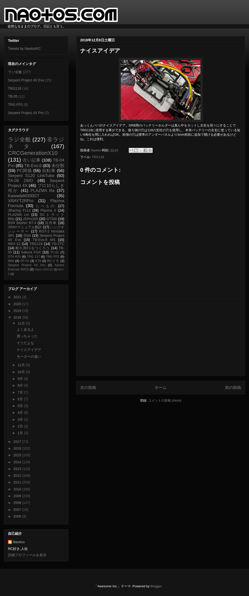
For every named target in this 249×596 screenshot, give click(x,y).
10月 (21, 372)
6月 (20, 399)
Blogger (155, 586)
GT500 (51, 219)
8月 (20, 385)
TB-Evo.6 (33, 165)
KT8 (38, 261)
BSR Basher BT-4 (22, 223)
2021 (17, 297)
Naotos (19, 542)
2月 (20, 426)
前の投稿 (233, 387)
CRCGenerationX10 (33, 153)
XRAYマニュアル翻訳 (25, 227)
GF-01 (24, 261)
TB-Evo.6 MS (44, 240)
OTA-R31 (14, 256)
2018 (17, 317)
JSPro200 (30, 219)
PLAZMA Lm (18, 215)
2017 (17, 442)
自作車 (51, 223)
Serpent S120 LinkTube (31, 175)
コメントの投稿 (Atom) (165, 400)
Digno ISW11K (44, 269)
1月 (20, 433)
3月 (20, 419)
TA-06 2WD (20, 180)
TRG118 (98, 157)
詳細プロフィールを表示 (27, 555)
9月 (20, 379)
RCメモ (53, 261)
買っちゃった (27, 336)
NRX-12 (14, 244)
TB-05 (12, 96)
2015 (17, 455)
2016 (17, 448)
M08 (11, 261)
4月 (20, 413)
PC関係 (24, 170)
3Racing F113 (19, 210)
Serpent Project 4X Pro (26, 113)
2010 (17, 489)
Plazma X (48, 210)
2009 (17, 496)
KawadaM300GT (23, 195)
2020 (17, 304)
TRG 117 (33, 256)
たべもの (46, 206)
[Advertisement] (160, 337)
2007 (17, 510)
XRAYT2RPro (20, 200)
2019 (17, 311)
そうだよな (25, 343)
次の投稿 (88, 387)
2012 (17, 475)
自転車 (49, 170)
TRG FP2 (15, 105)
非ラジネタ (36, 142)
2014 (17, 462)
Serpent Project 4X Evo (26, 80)
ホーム (161, 387)
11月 (21, 365)
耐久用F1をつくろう (32, 248)
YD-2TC (58, 244)
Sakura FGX (31, 252)
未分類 (58, 165)
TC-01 (54, 252)
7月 (20, 392)
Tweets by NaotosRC (24, 49)
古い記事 (31, 160)
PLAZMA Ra (43, 190)
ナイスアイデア (29, 350)
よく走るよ (25, 329)
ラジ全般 (15, 72)
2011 (17, 482)
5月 (20, 406)
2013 (17, 469)
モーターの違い (29, 356)
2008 (17, 503)
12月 (21, 323)
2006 (17, 516)
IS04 (27, 236)
